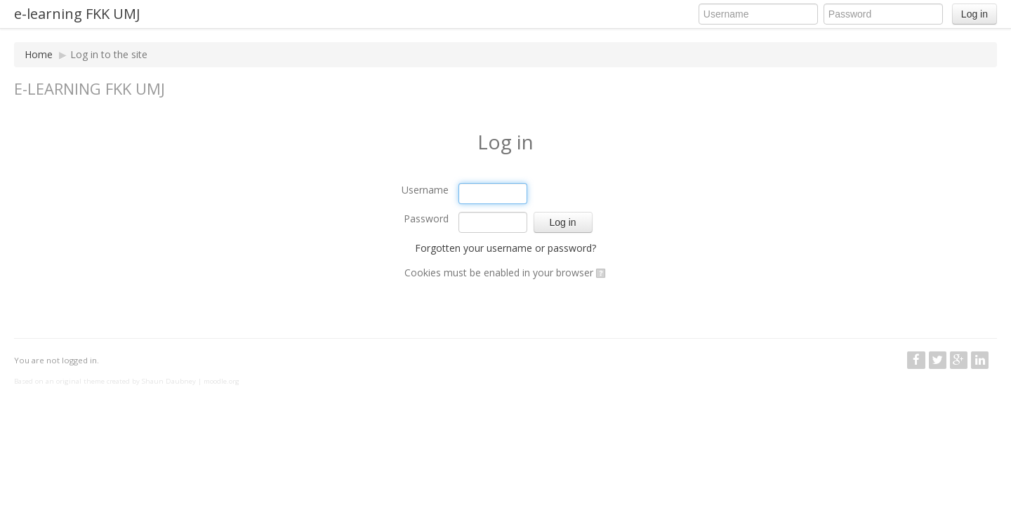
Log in (974, 14)
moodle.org (221, 381)
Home (39, 54)
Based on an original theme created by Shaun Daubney (105, 381)
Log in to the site (108, 54)
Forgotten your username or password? (505, 248)
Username (425, 189)
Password (426, 218)
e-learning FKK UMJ (77, 13)
